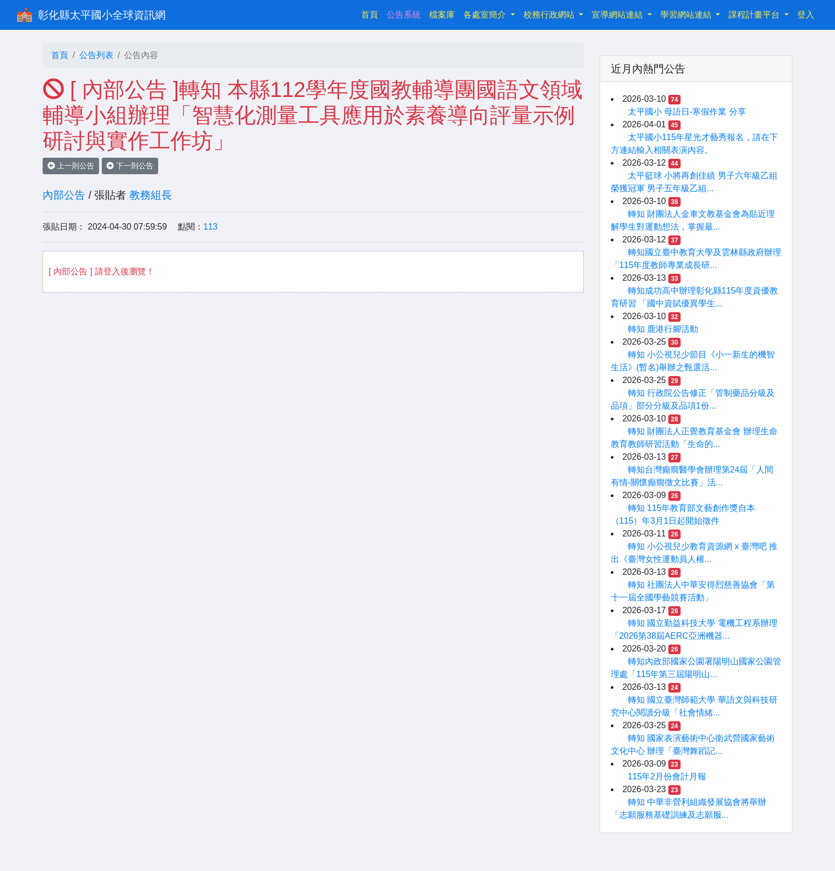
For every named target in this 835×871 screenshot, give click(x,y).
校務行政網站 (550, 14)
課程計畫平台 (755, 14)
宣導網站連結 (618, 14)
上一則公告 (70, 165)
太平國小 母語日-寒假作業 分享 (687, 111)
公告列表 (96, 55)
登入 (805, 14)
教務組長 (150, 195)
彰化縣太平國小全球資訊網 (102, 15)
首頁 (371, 13)
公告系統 (404, 14)
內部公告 (64, 195)
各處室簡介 (485, 14)
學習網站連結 (687, 14)
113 (210, 226)
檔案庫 (442, 14)
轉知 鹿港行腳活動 (663, 328)
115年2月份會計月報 (667, 776)
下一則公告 (130, 165)
